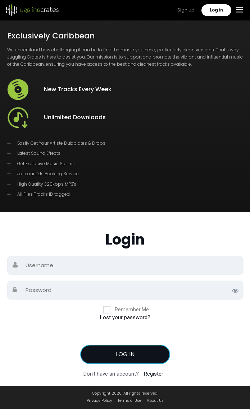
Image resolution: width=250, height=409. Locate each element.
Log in (216, 10)
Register (153, 374)
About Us (155, 400)
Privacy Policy (99, 400)
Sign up (185, 10)
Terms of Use (129, 400)
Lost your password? (125, 317)
